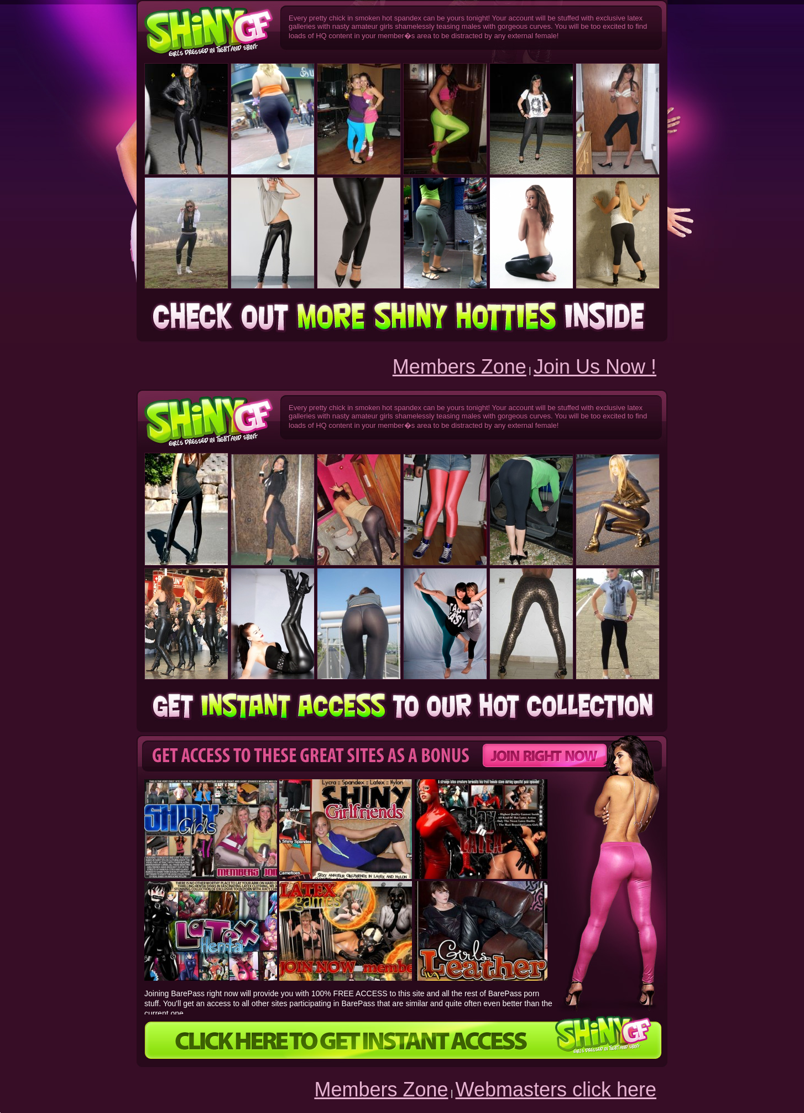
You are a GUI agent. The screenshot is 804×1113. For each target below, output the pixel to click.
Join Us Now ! (595, 366)
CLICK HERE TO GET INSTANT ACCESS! (402, 1040)
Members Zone (459, 366)
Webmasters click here (556, 1089)
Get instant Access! (402, 317)
